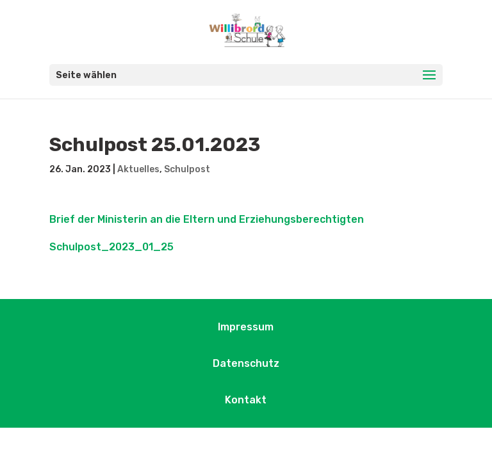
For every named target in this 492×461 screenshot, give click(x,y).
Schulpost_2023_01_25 (111, 247)
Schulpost (187, 169)
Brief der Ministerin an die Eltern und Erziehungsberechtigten (206, 219)
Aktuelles (138, 169)
